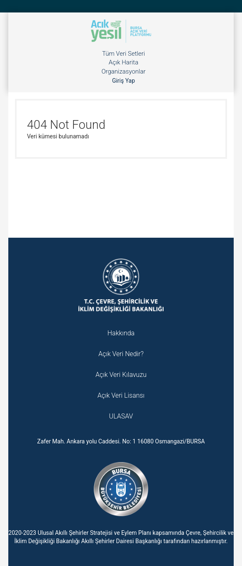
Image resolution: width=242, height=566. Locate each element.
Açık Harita (123, 62)
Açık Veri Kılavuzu (121, 375)
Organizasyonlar (123, 71)
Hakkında (121, 333)
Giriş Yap (123, 80)
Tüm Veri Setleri (123, 53)
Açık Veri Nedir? (121, 354)
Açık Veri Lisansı (121, 395)
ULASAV (121, 416)
